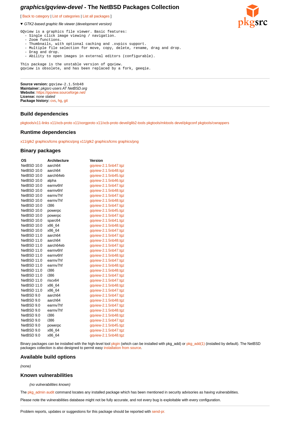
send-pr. (158, 422)
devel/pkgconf (185, 133)
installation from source (122, 358)
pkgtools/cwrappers (213, 133)
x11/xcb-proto (61, 133)
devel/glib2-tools (132, 133)
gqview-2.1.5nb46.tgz (107, 191)
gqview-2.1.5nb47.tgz (107, 176)
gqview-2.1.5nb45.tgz (107, 186)
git (66, 111)
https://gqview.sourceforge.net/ (61, 103)
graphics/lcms (46, 152)
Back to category (35, 16)
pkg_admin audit (41, 403)
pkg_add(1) (195, 354)
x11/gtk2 (27, 152)
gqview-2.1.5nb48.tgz (107, 181)
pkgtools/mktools (160, 133)
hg (60, 111)
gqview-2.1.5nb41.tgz (107, 231)
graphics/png (68, 152)
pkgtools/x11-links (34, 133)
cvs (53, 111)
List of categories (66, 16)
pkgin (115, 354)
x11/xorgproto (84, 133)
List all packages (96, 16)
